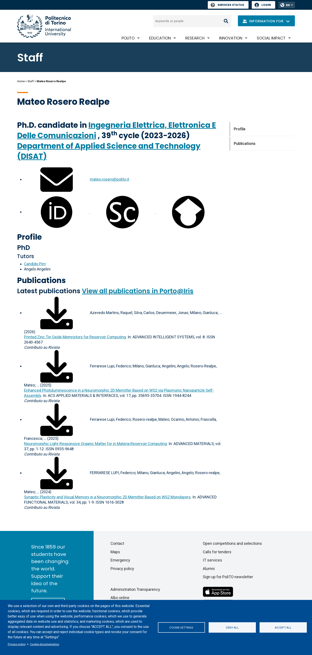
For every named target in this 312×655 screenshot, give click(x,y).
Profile (29, 237)
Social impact (271, 38)
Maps (115, 552)
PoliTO (128, 38)
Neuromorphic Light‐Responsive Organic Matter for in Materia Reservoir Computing (95, 443)
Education (160, 38)
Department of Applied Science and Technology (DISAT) (108, 151)
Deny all (232, 627)
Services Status (227, 5)
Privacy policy (17, 644)
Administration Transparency (135, 589)
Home (21, 81)
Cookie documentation (44, 644)
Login (266, 5)
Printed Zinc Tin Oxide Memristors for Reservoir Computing (75, 337)
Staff (31, 81)
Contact (117, 543)
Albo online (119, 597)
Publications (41, 280)
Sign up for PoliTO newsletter (228, 577)
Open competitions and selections (232, 543)
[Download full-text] (56, 312)
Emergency (120, 560)
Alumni (209, 568)
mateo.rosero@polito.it (109, 179)
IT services (212, 560)
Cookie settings (181, 627)
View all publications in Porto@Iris (137, 291)
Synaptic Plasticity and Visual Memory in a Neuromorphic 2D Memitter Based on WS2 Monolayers (107, 497)
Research (195, 38)
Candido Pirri (35, 264)
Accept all (283, 627)
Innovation (230, 38)
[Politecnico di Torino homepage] (44, 26)
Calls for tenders (217, 552)
